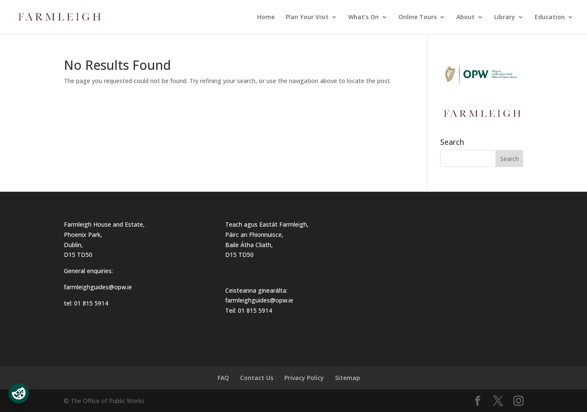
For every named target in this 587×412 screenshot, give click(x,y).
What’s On (363, 17)
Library (504, 17)
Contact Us (256, 378)
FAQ (223, 378)
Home (266, 17)
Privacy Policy (304, 378)
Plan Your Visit (307, 17)
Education (550, 17)
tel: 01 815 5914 (86, 303)
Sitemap (347, 378)
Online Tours (417, 17)
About (465, 17)
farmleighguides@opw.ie (98, 287)
